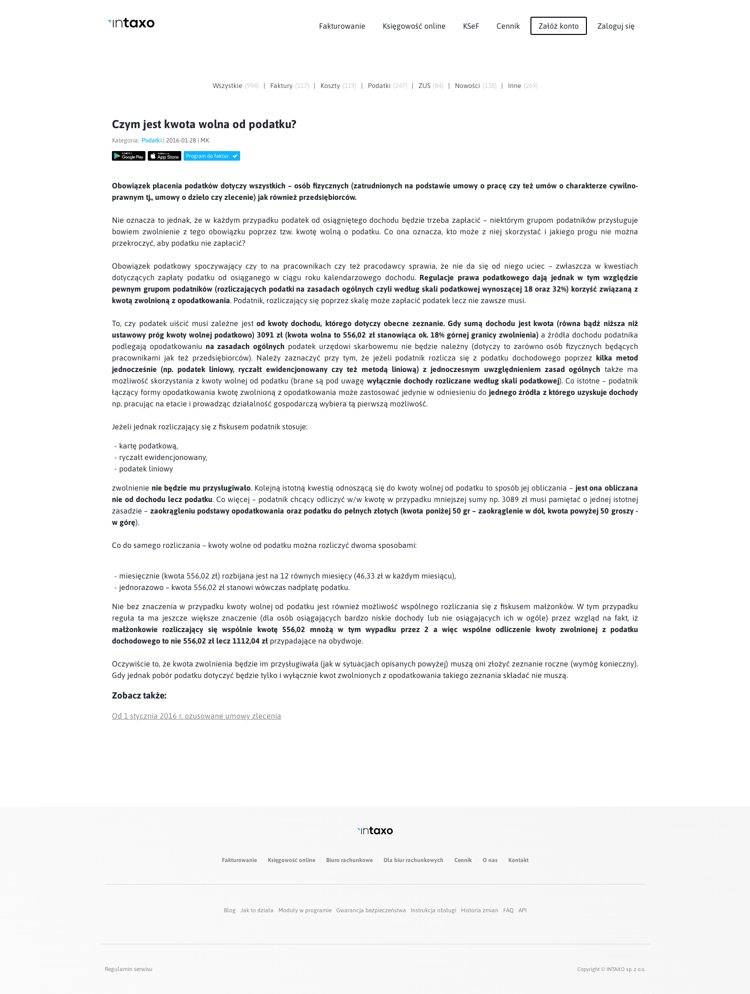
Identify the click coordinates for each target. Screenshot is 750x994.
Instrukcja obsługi (433, 910)
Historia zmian (479, 910)
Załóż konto (559, 26)
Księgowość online (414, 26)
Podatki (379, 85)
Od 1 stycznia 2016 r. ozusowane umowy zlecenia (196, 715)
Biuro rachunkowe (349, 860)
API (522, 910)
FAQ (508, 910)
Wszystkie (228, 85)
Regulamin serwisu (129, 969)
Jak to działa (257, 910)
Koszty (330, 85)
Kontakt (518, 860)
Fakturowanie (342, 26)
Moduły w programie (304, 910)
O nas (490, 860)
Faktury (281, 85)
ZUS (424, 85)
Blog (230, 910)
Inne (514, 85)
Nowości (467, 85)
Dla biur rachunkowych (413, 860)
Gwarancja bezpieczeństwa (371, 910)
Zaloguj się (616, 26)
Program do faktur (212, 156)
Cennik (508, 26)
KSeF (471, 26)
